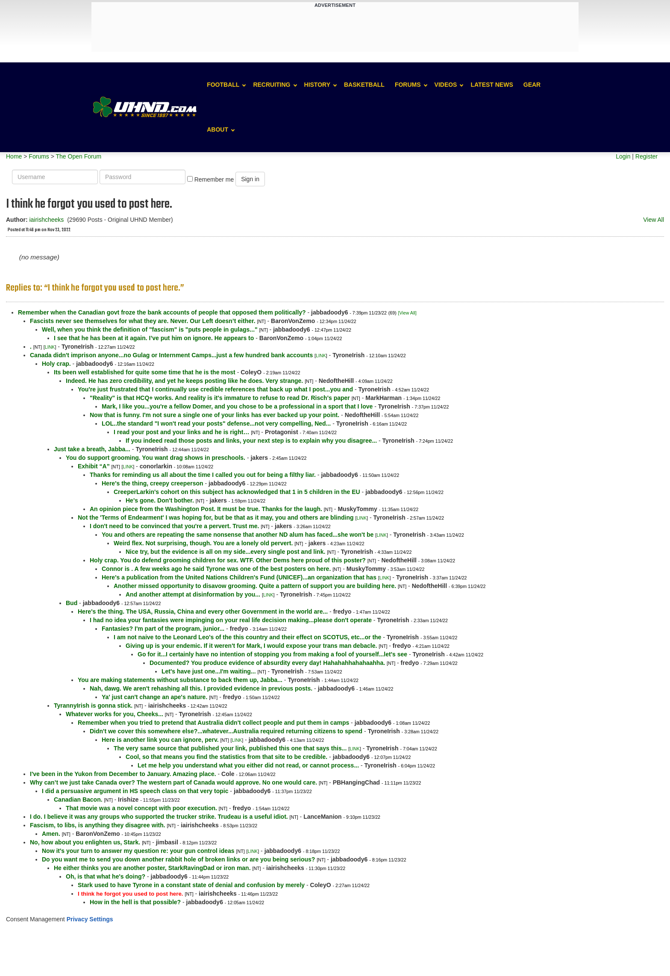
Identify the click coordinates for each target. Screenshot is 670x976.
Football (223, 84)
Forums (408, 84)
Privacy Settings (90, 919)
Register (646, 156)
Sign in (250, 179)
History (317, 84)
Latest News (491, 84)
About (217, 129)
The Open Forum (78, 156)
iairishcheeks (46, 219)
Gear (532, 84)
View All (653, 219)
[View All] (407, 312)
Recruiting (271, 84)
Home (14, 156)
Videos (446, 84)
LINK (50, 347)
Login (623, 156)
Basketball (364, 84)
